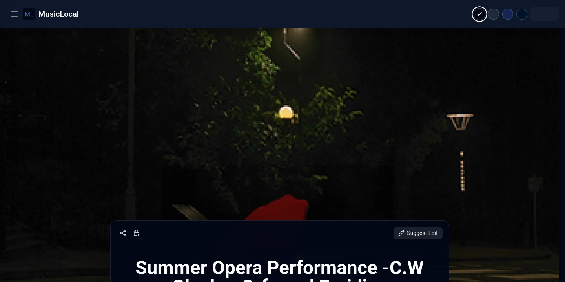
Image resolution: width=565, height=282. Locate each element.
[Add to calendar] (136, 233)
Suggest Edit (417, 233)
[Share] (123, 233)
